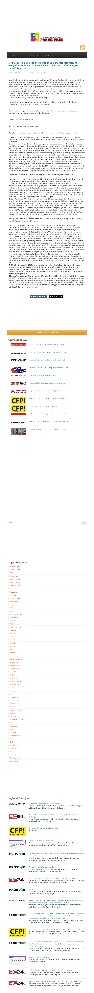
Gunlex (11, 742)
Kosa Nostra (13, 697)
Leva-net (12, 716)
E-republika (12, 672)
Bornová (11, 633)
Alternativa (12, 678)
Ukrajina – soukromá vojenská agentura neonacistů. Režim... (50, 367)
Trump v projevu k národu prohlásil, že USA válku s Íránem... (49, 421)
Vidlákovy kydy (14, 624)
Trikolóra (11, 652)
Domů (12, 55)
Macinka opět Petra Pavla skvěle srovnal (42, 840)
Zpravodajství (24, 73)
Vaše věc (12, 707)
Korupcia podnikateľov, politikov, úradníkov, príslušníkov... (49, 429)
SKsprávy (49, 55)
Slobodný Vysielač (15, 710)
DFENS (11, 675)
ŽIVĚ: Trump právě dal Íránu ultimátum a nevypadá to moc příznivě (50, 970)
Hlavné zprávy (22, 55)
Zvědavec (12, 688)
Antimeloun (12, 691)
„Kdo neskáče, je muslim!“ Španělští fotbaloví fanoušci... (48, 344)
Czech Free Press (14, 627)
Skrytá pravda (13, 617)
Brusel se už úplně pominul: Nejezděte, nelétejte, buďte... (48, 383)
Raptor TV (12, 729)
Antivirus (12, 636)
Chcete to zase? (14, 569)
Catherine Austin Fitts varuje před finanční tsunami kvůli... (49, 414)
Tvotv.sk (11, 621)
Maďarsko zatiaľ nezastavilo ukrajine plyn (43, 375)
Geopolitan (12, 640)
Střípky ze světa (14, 585)
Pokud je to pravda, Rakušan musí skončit (42, 867)
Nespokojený (13, 665)
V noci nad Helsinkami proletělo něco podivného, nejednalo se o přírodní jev (54, 878)
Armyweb (12, 755)
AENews (11, 694)
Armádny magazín (36, 55)
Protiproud (12, 726)
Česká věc (12, 643)
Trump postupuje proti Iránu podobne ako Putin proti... (48, 398)
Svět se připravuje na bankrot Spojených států (44, 803)
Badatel (11, 751)
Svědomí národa (14, 668)
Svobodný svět (14, 735)
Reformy (11, 646)
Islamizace (12, 713)
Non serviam (13, 761)
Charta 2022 (13, 576)
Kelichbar (12, 732)
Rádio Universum (14, 681)
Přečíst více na (47, 332)
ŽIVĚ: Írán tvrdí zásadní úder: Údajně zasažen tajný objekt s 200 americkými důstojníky (54, 816)
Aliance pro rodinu (15, 659)
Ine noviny (12, 656)
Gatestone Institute (15, 745)
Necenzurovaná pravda (16, 719)
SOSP (10, 608)
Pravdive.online (14, 566)
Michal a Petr (35, 73)
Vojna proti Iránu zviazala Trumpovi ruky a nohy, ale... (47, 391)
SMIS (10, 723)
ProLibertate (13, 592)
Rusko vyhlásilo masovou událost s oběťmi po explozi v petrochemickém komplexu (56, 981)
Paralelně (12, 630)
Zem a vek (12, 748)
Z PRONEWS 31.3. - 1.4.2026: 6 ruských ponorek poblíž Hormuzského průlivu (54, 929)
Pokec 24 (12, 595)
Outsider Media (14, 739)
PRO (10, 573)
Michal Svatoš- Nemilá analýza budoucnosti (44, 406)
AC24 (10, 611)
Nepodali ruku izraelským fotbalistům (41, 957)
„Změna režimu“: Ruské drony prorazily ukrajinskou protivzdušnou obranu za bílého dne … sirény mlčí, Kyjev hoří (56, 854)
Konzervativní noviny (16, 598)
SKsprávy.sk (13, 605)
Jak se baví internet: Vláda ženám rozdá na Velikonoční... (48, 360)
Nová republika (14, 579)
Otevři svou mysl (14, 758)
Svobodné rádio (14, 582)
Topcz (11, 649)
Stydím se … (33, 889)
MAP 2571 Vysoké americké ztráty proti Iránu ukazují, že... (49, 352)
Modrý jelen (13, 662)
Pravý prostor (13, 684)
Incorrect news (14, 700)
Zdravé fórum (13, 589)
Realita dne (12, 703)
